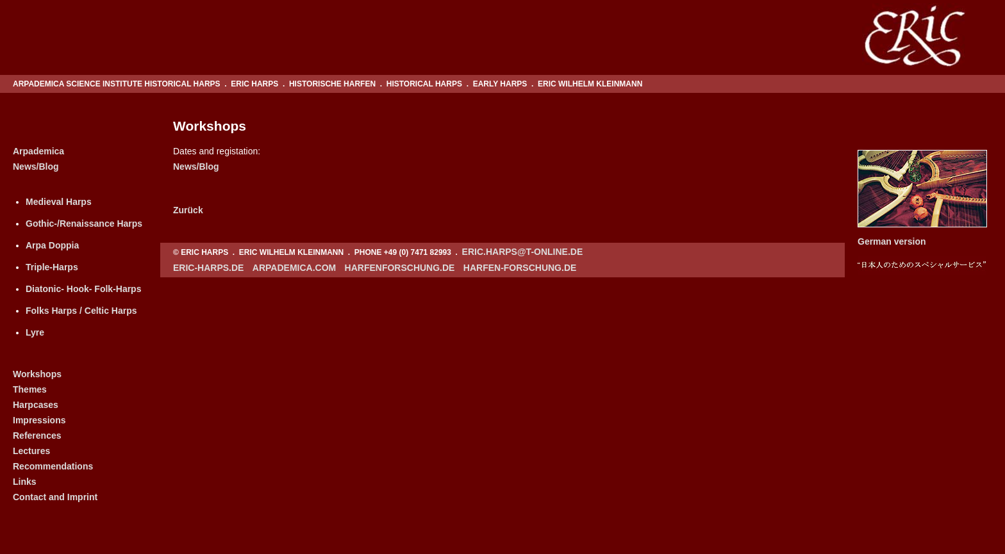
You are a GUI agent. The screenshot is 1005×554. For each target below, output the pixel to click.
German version (892, 241)
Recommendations (53, 466)
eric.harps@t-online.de (522, 252)
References (37, 435)
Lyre (35, 332)
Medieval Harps (59, 202)
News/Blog (36, 166)
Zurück (188, 210)
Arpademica (38, 151)
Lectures (31, 451)
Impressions (39, 420)
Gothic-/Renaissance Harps (84, 223)
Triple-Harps (52, 267)
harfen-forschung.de (520, 268)
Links (25, 482)
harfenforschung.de (400, 268)
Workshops (37, 374)
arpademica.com (294, 268)
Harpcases (35, 405)
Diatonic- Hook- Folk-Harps (83, 289)
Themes (30, 389)
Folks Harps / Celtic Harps (81, 311)
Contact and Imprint (55, 497)
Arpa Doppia (52, 245)
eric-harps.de (208, 268)
